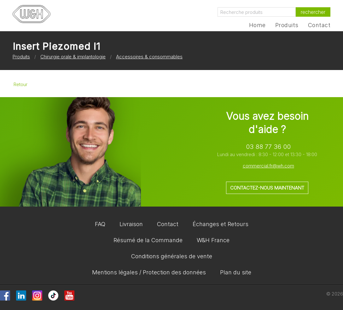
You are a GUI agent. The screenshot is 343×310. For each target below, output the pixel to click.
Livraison (131, 224)
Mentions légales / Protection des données (149, 272)
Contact (319, 25)
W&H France (213, 240)
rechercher (313, 12)
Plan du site (235, 272)
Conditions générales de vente (171, 256)
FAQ (100, 224)
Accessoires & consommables (149, 57)
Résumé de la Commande (148, 240)
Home (257, 25)
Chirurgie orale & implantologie (73, 57)
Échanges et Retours (220, 224)
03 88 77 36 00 (268, 146)
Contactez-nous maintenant (267, 188)
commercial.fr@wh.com (268, 166)
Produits (287, 25)
